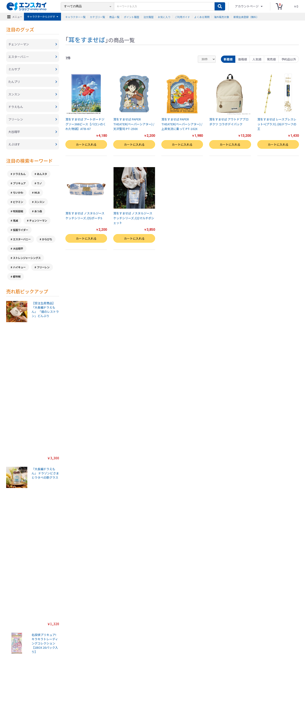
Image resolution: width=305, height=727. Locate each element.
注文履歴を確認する (187, 703)
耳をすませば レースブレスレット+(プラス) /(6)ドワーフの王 (276, 124)
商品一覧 (114, 16)
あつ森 (38, 211)
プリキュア (19, 183)
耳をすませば (86, 39)
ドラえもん (19, 174)
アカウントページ (247, 6)
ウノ (39, 183)
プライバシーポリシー (105, 703)
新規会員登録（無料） (246, 16)
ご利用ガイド (182, 16)
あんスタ (42, 174)
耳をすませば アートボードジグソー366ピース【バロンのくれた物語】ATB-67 (85, 124)
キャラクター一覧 (75, 16)
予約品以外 (288, 59)
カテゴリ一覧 (97, 16)
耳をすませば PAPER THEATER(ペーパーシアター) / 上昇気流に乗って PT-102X (181, 124)
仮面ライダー (20, 230)
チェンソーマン (38, 220)
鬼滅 (15, 220)
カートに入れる (86, 144)
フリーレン (43, 267)
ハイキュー (19, 267)
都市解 (17, 276)
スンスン (39, 202)
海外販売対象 (221, 16)
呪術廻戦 (18, 211)
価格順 (242, 59)
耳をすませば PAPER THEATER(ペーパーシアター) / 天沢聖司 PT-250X (133, 124)
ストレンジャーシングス (27, 258)
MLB (37, 192)
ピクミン (18, 202)
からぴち (47, 239)
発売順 (271, 59)
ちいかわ (18, 192)
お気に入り (164, 16)
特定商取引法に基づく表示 (75, 703)
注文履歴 (148, 16)
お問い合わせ (165, 703)
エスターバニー (22, 239)
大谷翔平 (18, 248)
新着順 (228, 59)
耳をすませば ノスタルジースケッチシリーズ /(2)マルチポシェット (133, 218)
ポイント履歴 (131, 16)
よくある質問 (201, 16)
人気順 (256, 59)
